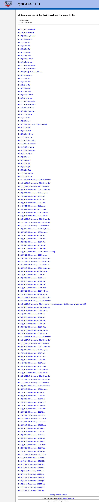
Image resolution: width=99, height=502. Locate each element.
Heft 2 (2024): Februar (25, 95)
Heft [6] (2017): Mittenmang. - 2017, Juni (31, 356)
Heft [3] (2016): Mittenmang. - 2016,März (32, 405)
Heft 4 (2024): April (24, 88)
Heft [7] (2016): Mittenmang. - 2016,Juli (31, 392)
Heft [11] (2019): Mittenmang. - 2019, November (34, 261)
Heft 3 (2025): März (24, 55)
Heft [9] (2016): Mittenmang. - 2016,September (34, 386)
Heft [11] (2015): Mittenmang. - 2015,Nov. (32, 418)
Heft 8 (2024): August (25, 75)
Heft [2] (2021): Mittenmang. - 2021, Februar (33, 212)
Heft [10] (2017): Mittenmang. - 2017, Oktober (33, 343)
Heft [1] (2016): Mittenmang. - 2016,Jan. (31, 412)
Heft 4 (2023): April (24, 127)
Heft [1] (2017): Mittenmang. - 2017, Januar (32, 373)
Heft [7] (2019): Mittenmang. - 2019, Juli (31, 274)
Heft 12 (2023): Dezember (26, 101)
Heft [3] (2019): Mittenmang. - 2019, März (32, 288)
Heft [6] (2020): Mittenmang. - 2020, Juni (31, 239)
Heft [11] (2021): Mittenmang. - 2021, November (34, 183)
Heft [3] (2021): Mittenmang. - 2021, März (32, 209)
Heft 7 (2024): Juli (24, 78)
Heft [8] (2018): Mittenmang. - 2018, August (32, 310)
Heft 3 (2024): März (24, 91)
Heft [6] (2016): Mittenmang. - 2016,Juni (31, 395)
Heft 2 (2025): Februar (25, 59)
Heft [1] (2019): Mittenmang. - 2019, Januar (32, 294)
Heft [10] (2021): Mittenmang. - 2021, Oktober (33, 186)
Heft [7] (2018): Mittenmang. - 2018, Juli (31, 314)
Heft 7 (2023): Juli (24, 118)
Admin (64, 495)
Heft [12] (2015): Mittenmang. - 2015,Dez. (32, 415)
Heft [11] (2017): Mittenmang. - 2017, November (34, 340)
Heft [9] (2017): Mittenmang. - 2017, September (34, 346)
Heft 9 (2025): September (26, 36)
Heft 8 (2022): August (25, 153)
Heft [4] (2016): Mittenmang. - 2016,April (31, 402)
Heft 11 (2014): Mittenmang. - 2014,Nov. (31, 458)
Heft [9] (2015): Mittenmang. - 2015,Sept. (32, 425)
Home (52, 495)
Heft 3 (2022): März (24, 170)
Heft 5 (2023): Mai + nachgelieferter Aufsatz (32, 124)
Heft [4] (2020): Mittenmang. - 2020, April (32, 245)
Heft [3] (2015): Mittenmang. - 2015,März (32, 445)
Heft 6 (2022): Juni (24, 160)
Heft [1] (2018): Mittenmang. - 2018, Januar (32, 333)
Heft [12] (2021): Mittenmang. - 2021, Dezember (34, 180)
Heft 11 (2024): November (26, 68)
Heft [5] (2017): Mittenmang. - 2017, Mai (31, 360)
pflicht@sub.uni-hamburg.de (66, 498)
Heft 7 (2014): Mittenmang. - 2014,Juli (31, 471)
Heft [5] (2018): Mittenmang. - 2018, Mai (31, 320)
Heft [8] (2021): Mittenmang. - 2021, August (32, 193)
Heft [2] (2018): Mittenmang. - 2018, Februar (33, 330)
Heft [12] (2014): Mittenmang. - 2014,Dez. (32, 454)
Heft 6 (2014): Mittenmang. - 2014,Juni (31, 474)
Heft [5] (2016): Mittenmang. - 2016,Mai (31, 399)
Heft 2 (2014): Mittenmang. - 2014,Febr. (31, 487)
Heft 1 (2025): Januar (25, 62)
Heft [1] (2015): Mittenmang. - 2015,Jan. (31, 451)
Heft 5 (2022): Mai (24, 163)
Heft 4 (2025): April (24, 52)
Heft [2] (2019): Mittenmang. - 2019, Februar (33, 291)
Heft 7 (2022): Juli (24, 157)
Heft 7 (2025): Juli (24, 42)
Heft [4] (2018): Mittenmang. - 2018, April (32, 324)
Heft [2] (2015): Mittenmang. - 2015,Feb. (31, 448)
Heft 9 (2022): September (26, 150)
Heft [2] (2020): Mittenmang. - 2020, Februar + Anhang (36, 252)
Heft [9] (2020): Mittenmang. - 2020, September (34, 229)
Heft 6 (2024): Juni (24, 82)
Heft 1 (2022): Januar (25, 176)
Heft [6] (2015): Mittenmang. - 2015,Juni (31, 435)
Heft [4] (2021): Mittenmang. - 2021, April (32, 206)
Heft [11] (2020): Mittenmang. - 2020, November (34, 222)
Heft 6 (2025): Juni (24, 46)
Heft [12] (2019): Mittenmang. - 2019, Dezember (34, 258)
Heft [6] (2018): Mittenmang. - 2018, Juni (31, 317)
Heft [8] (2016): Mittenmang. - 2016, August (32, 389)
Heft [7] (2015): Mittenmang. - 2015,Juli (31, 431)
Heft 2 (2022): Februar (25, 173)
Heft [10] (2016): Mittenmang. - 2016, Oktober (33, 382)
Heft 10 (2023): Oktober (26, 108)
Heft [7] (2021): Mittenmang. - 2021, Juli (31, 196)
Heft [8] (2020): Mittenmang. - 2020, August (32, 232)
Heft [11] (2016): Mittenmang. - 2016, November (34, 379)
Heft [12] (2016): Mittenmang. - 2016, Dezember (34, 376)
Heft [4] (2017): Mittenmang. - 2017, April (32, 363)
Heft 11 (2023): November (26, 104)
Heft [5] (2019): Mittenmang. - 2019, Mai (31, 281)
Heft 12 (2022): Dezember (26, 140)
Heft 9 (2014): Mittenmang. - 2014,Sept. (31, 464)
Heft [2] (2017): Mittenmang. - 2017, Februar (33, 369)
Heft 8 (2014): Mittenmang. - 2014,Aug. (31, 467)
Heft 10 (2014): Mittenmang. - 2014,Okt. (31, 461)
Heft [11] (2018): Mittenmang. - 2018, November (34, 301)
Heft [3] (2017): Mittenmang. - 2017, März (32, 366)
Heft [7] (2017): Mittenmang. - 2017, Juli (31, 353)
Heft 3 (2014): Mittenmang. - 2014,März (31, 484)
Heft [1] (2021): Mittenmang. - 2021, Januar (32, 216)
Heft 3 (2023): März (24, 131)
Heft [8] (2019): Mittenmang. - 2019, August (32, 271)
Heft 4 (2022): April (24, 167)
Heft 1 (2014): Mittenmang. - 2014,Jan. (31, 490)
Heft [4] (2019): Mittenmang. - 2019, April (32, 284)
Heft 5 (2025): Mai (24, 49)
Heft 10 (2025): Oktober (26, 32)
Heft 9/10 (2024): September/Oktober (30, 72)
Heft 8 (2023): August (25, 114)
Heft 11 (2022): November (26, 144)
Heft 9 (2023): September (26, 111)
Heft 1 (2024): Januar (25, 98)
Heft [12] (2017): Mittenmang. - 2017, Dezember (34, 337)
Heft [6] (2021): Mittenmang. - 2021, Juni (31, 199)
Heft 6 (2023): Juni (24, 121)
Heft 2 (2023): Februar (25, 134)
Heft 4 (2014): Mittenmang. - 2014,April (31, 481)
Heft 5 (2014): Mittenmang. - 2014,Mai (31, 477)
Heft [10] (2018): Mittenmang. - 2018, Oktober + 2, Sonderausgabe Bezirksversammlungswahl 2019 (52, 304)
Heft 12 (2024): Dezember (26, 65)
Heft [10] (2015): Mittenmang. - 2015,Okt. (32, 422)
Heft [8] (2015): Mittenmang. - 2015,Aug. (31, 428)
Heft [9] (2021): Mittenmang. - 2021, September (34, 189)
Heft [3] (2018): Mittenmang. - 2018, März (32, 327)
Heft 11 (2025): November (26, 29)
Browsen (58, 495)
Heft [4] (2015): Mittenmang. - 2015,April (31, 441)
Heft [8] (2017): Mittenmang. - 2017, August (32, 350)
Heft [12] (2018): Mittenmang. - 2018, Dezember (34, 297)
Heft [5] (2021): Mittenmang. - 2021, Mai (31, 203)
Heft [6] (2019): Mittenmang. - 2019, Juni (31, 278)
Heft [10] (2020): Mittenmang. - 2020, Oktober (33, 225)
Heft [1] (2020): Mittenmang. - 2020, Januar (32, 255)
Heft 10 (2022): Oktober (26, 147)
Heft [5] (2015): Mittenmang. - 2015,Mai (31, 438)
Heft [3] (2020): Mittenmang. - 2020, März (32, 248)
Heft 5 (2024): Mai (24, 85)
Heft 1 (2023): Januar (25, 137)
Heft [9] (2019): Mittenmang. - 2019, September (34, 268)
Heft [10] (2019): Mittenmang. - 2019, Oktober (33, 265)
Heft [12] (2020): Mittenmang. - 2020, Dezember (34, 219)
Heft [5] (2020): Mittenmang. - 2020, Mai (31, 242)
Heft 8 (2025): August (25, 39)
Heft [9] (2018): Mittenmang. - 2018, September (34, 307)
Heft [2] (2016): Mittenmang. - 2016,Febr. (32, 409)
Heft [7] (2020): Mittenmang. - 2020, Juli (31, 235)
